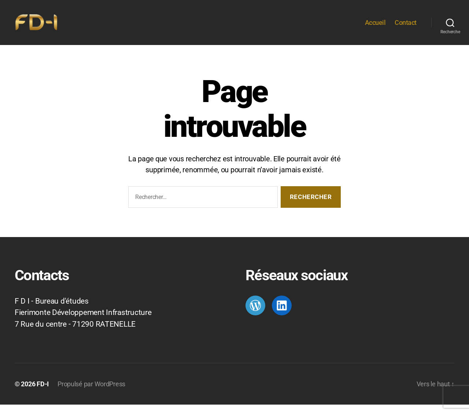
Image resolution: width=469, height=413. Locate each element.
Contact (406, 26)
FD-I (43, 392)
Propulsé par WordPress (91, 392)
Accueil (375, 26)
